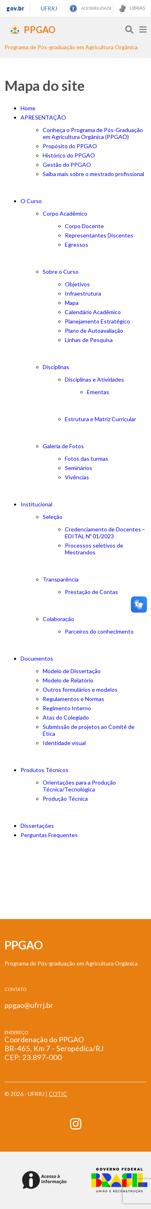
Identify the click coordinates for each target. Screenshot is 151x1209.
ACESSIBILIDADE (91, 8)
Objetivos (77, 284)
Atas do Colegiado (66, 717)
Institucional (36, 504)
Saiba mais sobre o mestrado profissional (93, 173)
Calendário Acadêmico (93, 312)
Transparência (61, 579)
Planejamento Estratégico (97, 321)
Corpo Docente (84, 225)
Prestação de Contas (91, 591)
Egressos (76, 244)
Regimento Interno (67, 708)
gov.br (15, 8)
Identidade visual (64, 742)
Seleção (52, 516)
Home (28, 108)
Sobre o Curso (61, 271)
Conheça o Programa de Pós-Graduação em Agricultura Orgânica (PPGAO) (93, 133)
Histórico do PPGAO (69, 155)
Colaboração (58, 618)
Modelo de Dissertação (72, 670)
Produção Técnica (65, 798)
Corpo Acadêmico (65, 213)
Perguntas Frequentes (49, 834)
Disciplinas (56, 366)
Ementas (98, 391)
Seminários (78, 467)
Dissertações (37, 825)
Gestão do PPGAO (67, 164)
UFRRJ (49, 8)
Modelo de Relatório (68, 680)
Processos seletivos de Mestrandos (94, 549)
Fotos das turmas (86, 458)
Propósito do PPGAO (70, 146)
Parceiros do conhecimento (99, 631)
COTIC (58, 1093)
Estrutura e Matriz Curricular (100, 419)
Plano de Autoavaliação (94, 330)
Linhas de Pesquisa (89, 339)
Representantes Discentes (99, 235)
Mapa (72, 302)
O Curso (31, 200)
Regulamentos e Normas (73, 698)
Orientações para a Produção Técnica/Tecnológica (79, 786)
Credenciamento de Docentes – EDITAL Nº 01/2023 (105, 532)
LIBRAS (132, 8)
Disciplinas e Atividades (94, 379)
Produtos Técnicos (44, 769)
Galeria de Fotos (63, 446)
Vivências (77, 477)
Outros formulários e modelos (80, 689)
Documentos (37, 658)
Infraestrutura (83, 293)
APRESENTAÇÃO (43, 117)
